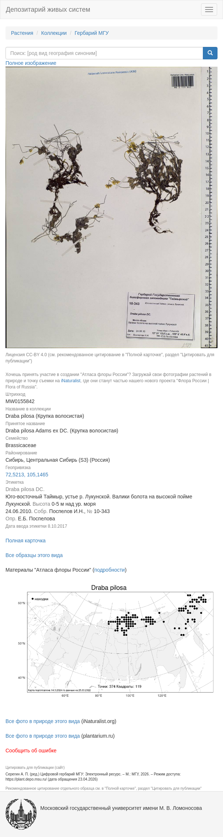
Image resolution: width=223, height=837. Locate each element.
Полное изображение (30, 63)
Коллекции (54, 33)
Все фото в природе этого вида (42, 721)
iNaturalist (71, 380)
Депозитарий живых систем (48, 9)
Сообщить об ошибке (30, 750)
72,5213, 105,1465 (26, 475)
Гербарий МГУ (92, 33)
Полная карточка (25, 540)
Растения (22, 33)
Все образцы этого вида (34, 555)
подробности (109, 570)
